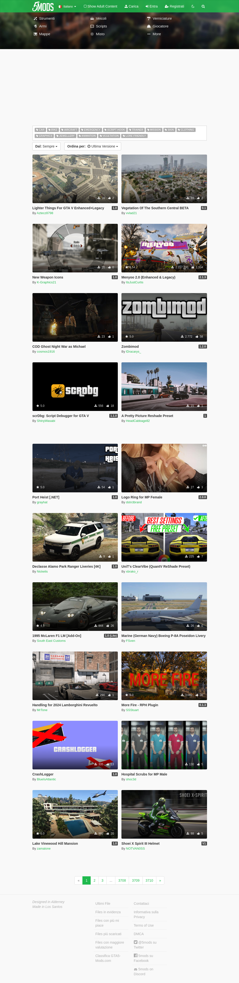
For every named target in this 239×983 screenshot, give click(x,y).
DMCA (139, 934)
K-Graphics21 (46, 282)
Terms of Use (144, 925)
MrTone (42, 710)
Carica (131, 6)
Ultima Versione (92, 146)
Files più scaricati (108, 934)
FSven (130, 641)
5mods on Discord (143, 971)
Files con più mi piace (107, 923)
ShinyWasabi (46, 421)
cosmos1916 (46, 351)
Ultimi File (103, 903)
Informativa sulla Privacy (146, 914)
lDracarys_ (133, 351)
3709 (135, 880)
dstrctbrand (134, 502)
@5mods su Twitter (145, 944)
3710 (149, 880)
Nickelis (42, 571)
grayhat (42, 502)
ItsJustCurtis (134, 282)
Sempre (46, 146)
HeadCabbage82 (138, 421)
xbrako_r (132, 571)
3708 (122, 880)
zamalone (43, 848)
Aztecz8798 (45, 213)
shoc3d (131, 779)
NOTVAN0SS (135, 848)
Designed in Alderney (48, 902)
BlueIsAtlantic (46, 779)
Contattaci (141, 903)
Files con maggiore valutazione (110, 944)
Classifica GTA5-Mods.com (108, 958)
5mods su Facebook (143, 958)
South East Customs (51, 641)
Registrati (174, 6)
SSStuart (132, 710)
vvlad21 (131, 213)
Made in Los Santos (47, 907)
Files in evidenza (108, 912)
